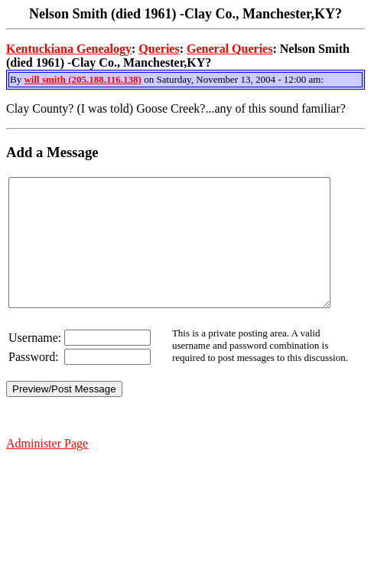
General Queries (229, 48)
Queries (158, 48)
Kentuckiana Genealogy (69, 48)
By (17, 79)
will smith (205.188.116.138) (82, 79)
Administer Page (47, 468)
